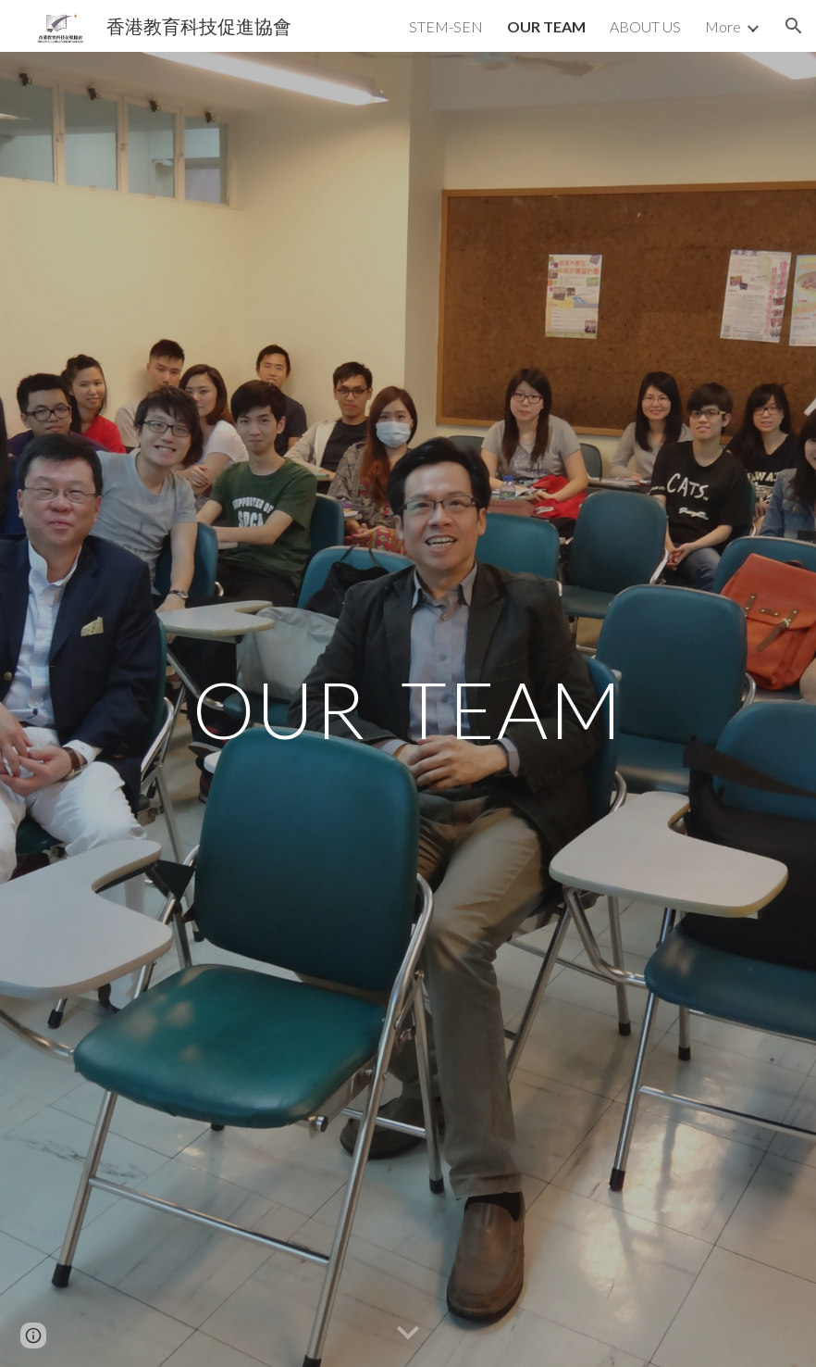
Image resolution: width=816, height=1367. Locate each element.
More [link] (723, 26)
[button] (794, 26)
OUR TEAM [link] (546, 26)
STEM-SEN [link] (446, 26)
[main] (408, 709)
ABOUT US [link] (645, 26)
